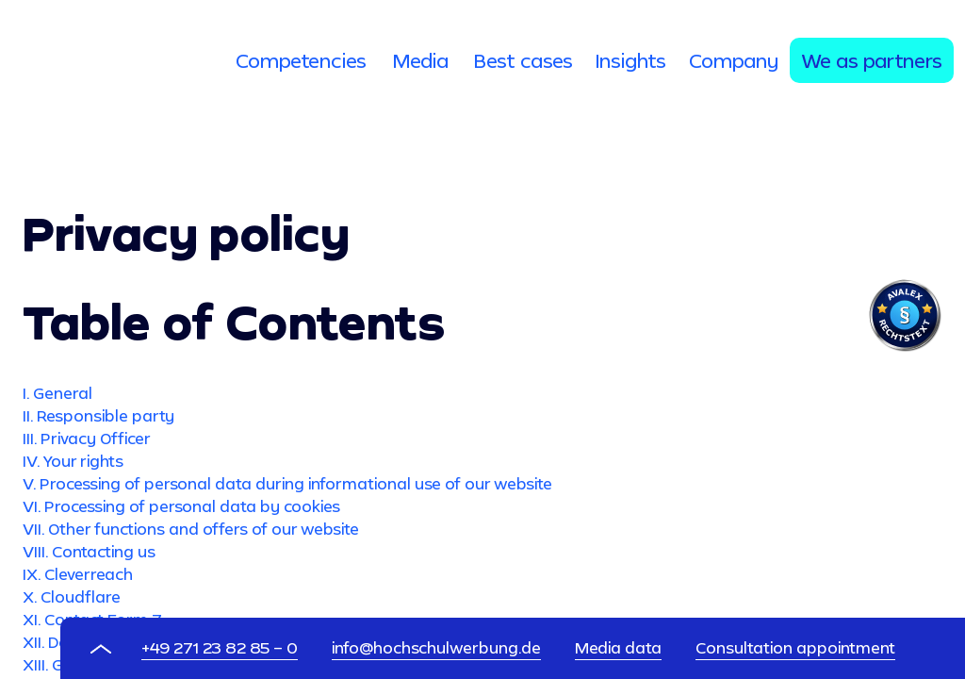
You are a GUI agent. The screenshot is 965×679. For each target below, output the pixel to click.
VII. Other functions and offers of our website (191, 529)
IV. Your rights (73, 461)
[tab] (301, 60)
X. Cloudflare (72, 596)
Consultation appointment (795, 647)
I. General (57, 393)
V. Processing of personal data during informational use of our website (287, 483)
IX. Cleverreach (78, 574)
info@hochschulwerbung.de (436, 647)
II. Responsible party (98, 415)
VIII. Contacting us (89, 551)
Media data (618, 647)
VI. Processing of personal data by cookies (181, 506)
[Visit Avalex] (904, 347)
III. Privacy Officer (87, 438)
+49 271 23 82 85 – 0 (219, 647)
